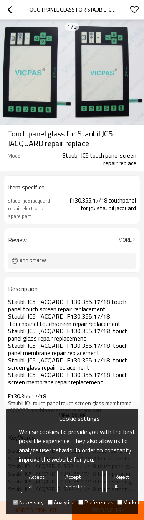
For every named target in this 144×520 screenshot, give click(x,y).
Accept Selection (76, 481)
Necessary (28, 502)
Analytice (61, 502)
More (125, 240)
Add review (33, 260)
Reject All (121, 481)
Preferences (95, 502)
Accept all (36, 481)
